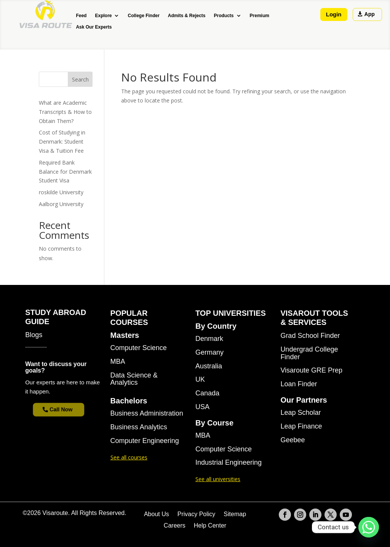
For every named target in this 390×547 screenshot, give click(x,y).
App (369, 14)
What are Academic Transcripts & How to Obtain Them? (65, 112)
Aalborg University (61, 204)
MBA (117, 361)
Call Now (61, 409)
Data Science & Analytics (134, 379)
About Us (156, 514)
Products (224, 15)
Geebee (292, 440)
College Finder (143, 15)
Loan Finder (298, 384)
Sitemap (235, 514)
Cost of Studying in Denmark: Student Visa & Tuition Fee (62, 141)
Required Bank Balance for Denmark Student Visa (65, 171)
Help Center (210, 526)
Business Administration (146, 413)
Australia (208, 366)
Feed (81, 15)
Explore (103, 15)
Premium (259, 15)
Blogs (33, 335)
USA (202, 407)
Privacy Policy (196, 514)
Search (80, 79)
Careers (174, 526)
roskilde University (61, 192)
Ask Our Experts (94, 27)
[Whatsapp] (368, 527)
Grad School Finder (310, 335)
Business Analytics (138, 427)
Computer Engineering (144, 441)
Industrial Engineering (228, 462)
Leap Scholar (300, 412)
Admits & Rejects (187, 15)
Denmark (209, 338)
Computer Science (138, 348)
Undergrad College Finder (309, 353)
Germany (209, 352)
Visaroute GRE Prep (311, 370)
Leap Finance (301, 426)
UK (200, 379)
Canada (207, 393)
